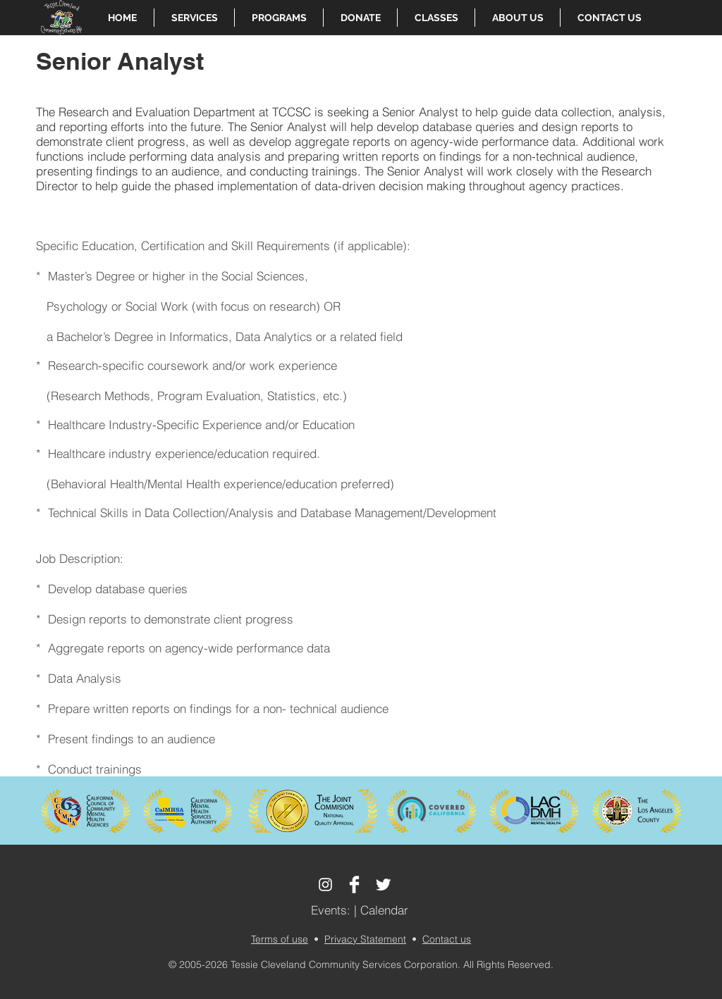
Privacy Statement (365, 939)
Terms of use (279, 939)
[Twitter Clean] (383, 884)
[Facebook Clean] (354, 884)
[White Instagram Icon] (325, 884)
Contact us (446, 939)
